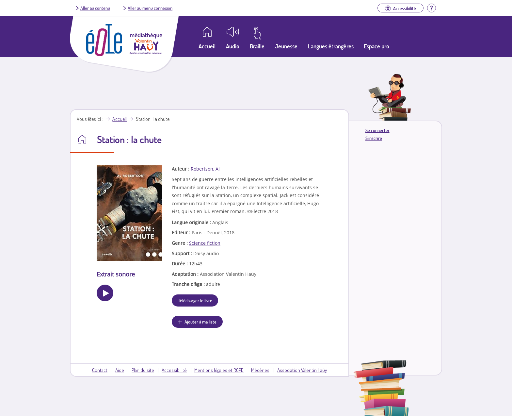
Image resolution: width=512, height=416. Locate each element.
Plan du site (143, 370)
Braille (257, 46)
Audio (232, 46)
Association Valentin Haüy (302, 370)
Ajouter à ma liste (200, 321)
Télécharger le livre (195, 300)
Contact (99, 370)
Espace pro (376, 46)
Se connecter (377, 130)
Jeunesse (286, 46)
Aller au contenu (95, 8)
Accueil (119, 119)
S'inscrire (373, 138)
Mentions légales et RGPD (219, 370)
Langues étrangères (331, 46)
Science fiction (204, 243)
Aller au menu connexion (150, 8)
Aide (119, 370)
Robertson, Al (205, 169)
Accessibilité (174, 370)
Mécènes (260, 370)
